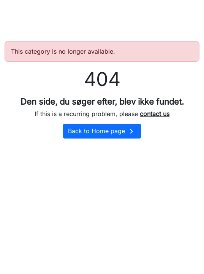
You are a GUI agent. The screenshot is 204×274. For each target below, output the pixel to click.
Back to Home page (102, 131)
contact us (154, 114)
